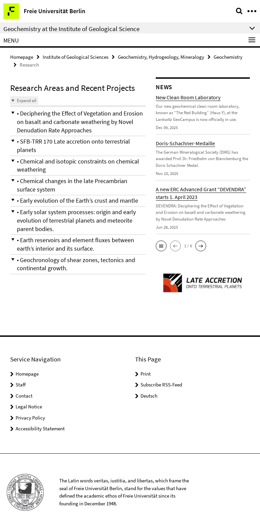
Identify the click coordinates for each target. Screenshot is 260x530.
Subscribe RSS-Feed (161, 384)
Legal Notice (29, 406)
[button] (78, 120)
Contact (24, 395)
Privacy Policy (30, 416)
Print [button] (145, 373)
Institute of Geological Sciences (75, 56)
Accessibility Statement (40, 428)
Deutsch (148, 395)
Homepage (21, 56)
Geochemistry (228, 56)
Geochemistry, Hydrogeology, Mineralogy (161, 56)
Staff (21, 384)
